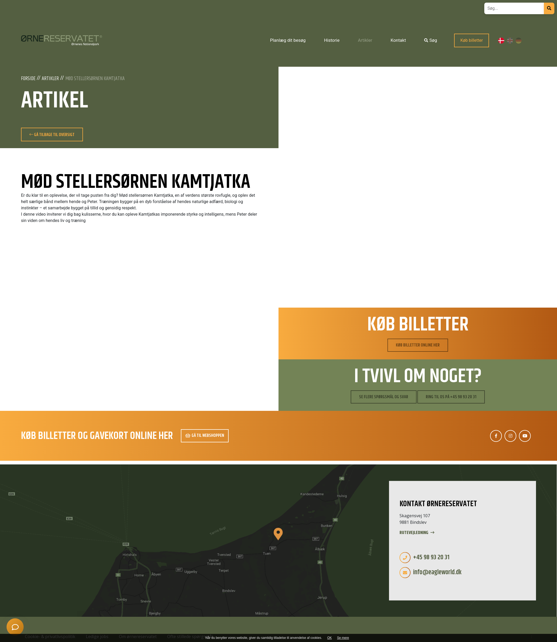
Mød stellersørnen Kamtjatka (95, 79)
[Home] (61, 40)
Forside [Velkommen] (28, 79)
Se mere (343, 638)
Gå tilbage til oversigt (52, 134)
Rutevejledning (417, 533)
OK (329, 638)
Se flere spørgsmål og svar (383, 397)
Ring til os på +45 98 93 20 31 (451, 397)
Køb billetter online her (418, 345)
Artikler (50, 79)
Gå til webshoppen (204, 435)
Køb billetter (471, 40)
